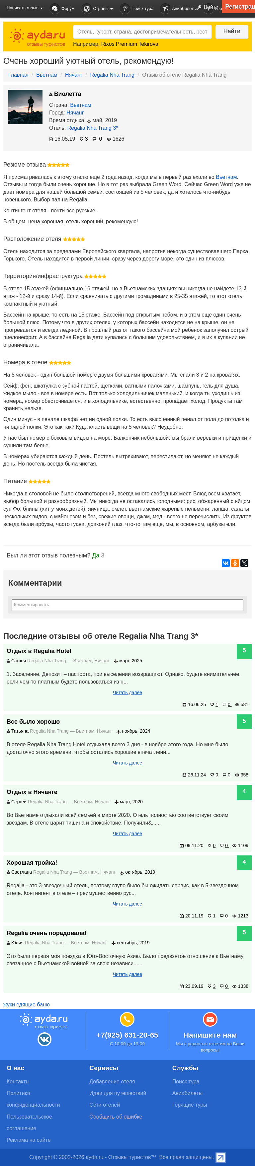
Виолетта (65, 94)
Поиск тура (136, 8)
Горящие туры (189, 1105)
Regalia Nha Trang (112, 75)
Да (95, 555)
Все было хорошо (33, 721)
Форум (61, 8)
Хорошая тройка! (32, 862)
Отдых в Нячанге (32, 792)
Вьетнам (46, 75)
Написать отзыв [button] (25, 7)
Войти (206, 7)
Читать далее (127, 692)
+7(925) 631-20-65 (127, 1035)
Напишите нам (210, 1035)
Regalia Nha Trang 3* (92, 128)
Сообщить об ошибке (115, 1117)
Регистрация (240, 6)
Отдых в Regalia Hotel (39, 651)
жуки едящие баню (26, 1004)
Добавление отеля (112, 1081)
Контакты (18, 1081)
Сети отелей (104, 1105)
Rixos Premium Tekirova (129, 44)
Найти (231, 31)
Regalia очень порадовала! (47, 933)
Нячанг (73, 75)
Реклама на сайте (29, 1140)
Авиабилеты (178, 8)
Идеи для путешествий (117, 1093)
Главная (18, 75)
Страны (97, 8)
